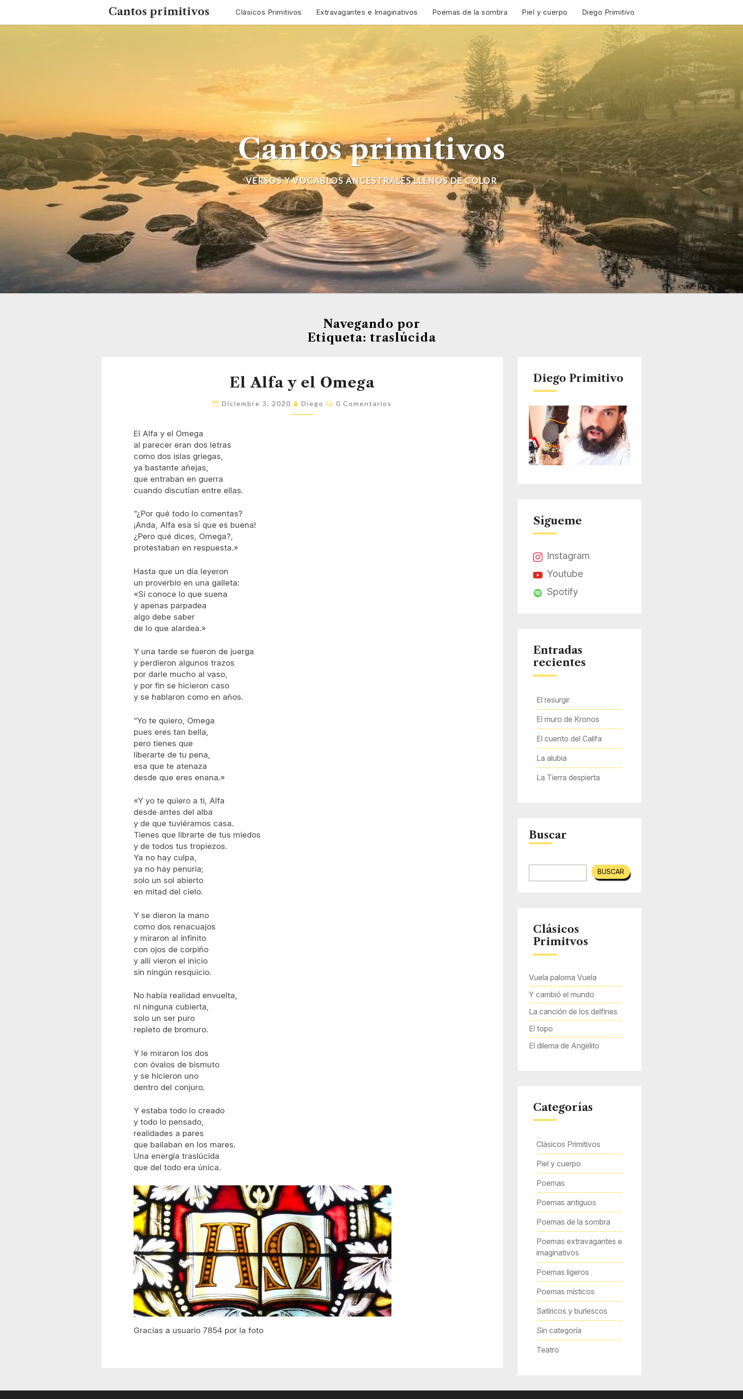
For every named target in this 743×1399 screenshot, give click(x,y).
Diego (312, 403)
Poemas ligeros (562, 1272)
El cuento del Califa (569, 738)
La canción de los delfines (573, 1011)
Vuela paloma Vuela (563, 977)
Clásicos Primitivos (269, 12)
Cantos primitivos (159, 11)
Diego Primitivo (608, 12)
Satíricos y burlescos (571, 1311)
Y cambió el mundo (561, 994)
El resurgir (553, 699)
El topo (541, 1028)
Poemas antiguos (566, 1202)
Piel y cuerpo (545, 12)
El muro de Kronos (567, 719)
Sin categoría (558, 1330)
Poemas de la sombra (470, 12)
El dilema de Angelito (564, 1045)
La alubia (551, 758)
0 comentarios (364, 403)
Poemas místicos (565, 1291)
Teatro (547, 1349)
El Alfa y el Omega (302, 382)
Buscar (548, 835)
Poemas (550, 1183)
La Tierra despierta (568, 777)
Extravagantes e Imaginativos (367, 12)
